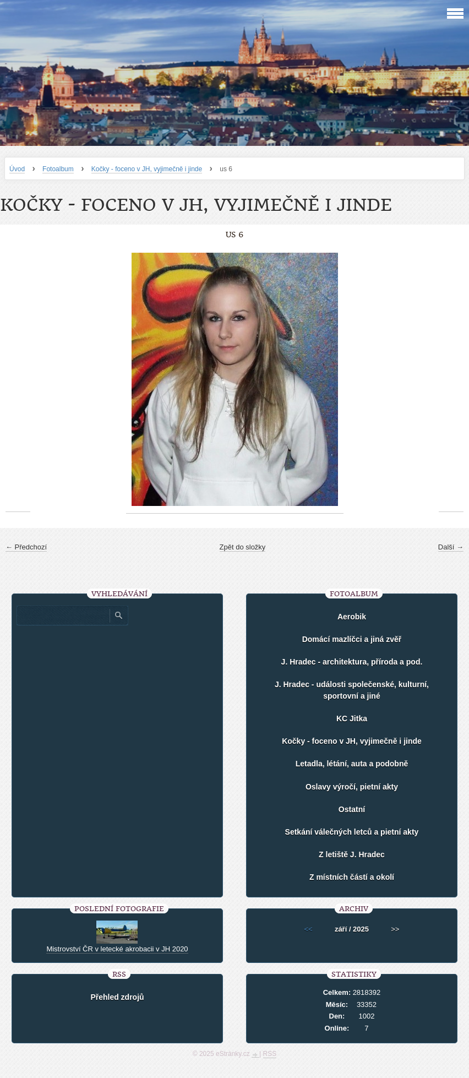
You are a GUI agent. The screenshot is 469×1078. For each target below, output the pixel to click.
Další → (450, 547)
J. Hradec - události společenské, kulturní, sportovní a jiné (352, 690)
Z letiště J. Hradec (352, 854)
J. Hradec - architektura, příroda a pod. (352, 661)
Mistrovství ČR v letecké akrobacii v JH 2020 (117, 949)
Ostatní (352, 809)
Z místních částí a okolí (351, 877)
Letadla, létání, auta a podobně (352, 763)
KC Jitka (351, 718)
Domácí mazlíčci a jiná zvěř (352, 639)
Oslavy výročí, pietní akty (352, 786)
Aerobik (351, 616)
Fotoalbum (58, 169)
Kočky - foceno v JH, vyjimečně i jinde (146, 169)
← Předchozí (26, 547)
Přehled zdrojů (117, 997)
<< (308, 929)
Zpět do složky (243, 547)
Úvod (17, 169)
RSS (270, 1054)
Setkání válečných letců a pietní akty (352, 831)
